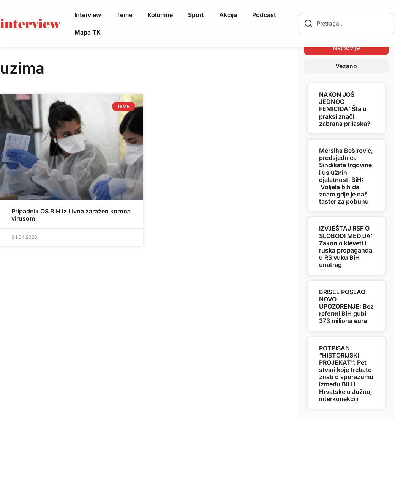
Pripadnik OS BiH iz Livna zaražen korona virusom (71, 214)
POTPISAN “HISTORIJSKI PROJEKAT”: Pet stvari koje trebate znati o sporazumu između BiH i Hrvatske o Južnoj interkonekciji (346, 373)
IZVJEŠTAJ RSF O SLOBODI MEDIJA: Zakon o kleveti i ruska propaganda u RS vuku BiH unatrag (346, 246)
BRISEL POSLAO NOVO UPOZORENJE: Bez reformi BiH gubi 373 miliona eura (346, 306)
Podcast (264, 15)
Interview (87, 15)
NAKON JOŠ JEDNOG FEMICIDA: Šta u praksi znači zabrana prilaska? (344, 109)
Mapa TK (87, 32)
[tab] (346, 47)
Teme (124, 15)
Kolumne (160, 15)
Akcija (228, 15)
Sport (196, 15)
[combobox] (346, 23)
